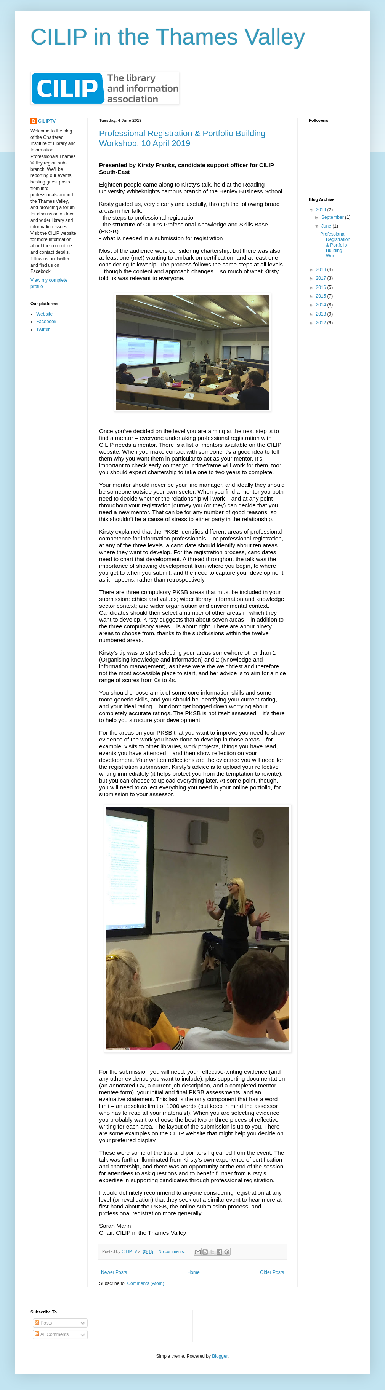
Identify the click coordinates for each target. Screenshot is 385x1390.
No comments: (172, 1251)
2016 (321, 287)
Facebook (46, 321)
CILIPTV (47, 121)
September (333, 217)
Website (44, 314)
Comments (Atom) (145, 1283)
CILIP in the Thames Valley (167, 36)
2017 (321, 278)
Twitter (43, 329)
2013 (321, 314)
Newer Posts (114, 1272)
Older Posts (272, 1272)
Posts (43, 1323)
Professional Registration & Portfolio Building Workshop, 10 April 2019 (182, 138)
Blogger (220, 1356)
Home (194, 1272)
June (326, 226)
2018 (321, 269)
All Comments (52, 1334)
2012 (321, 322)
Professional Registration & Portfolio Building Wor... (335, 245)
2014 (321, 305)
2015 (321, 296)
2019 (321, 209)
